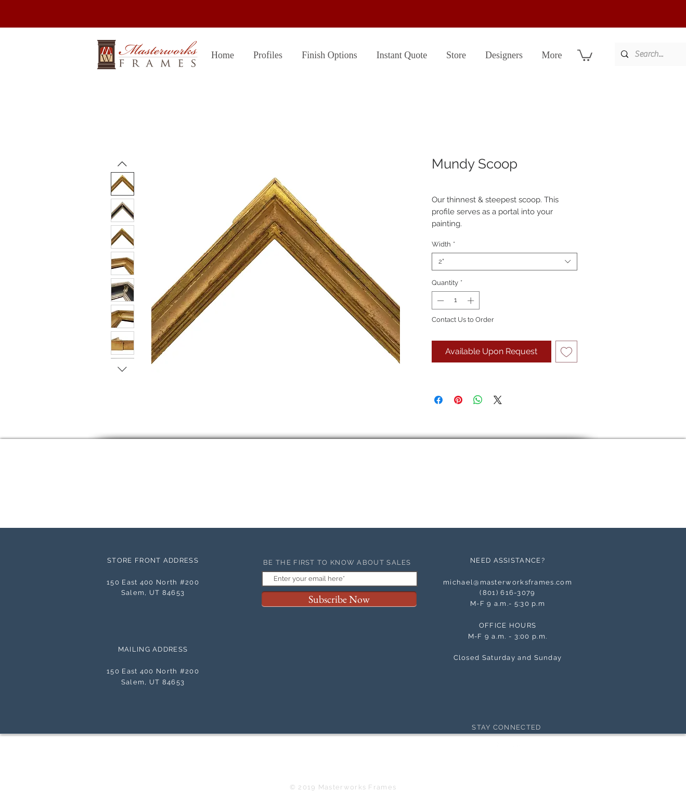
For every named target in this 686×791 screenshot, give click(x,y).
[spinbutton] (455, 300)
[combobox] (504, 261)
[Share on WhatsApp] (478, 400)
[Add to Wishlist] (566, 351)
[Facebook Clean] (498, 743)
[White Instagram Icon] (517, 743)
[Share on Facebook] (438, 400)
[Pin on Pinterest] (458, 400)
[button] (584, 54)
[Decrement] (439, 300)
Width (443, 244)
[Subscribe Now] (339, 599)
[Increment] (471, 300)
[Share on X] (497, 400)
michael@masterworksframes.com (507, 582)
